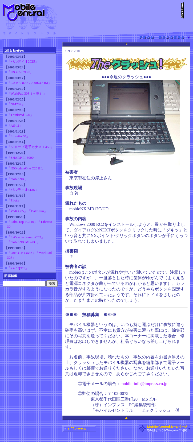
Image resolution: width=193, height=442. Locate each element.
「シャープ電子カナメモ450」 (30, 147)
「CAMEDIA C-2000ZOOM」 (29, 83)
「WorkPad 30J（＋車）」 (26, 93)
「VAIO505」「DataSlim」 (27, 211)
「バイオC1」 (18, 268)
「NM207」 (16, 104)
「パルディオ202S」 (23, 61)
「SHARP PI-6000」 (22, 158)
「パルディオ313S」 (23, 190)
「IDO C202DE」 (20, 72)
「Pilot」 (14, 200)
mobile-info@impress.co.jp (143, 383)
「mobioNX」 (17, 179)
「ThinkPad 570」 (20, 115)
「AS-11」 (15, 125)
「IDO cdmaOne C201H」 (26, 168)
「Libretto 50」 (18, 136)
